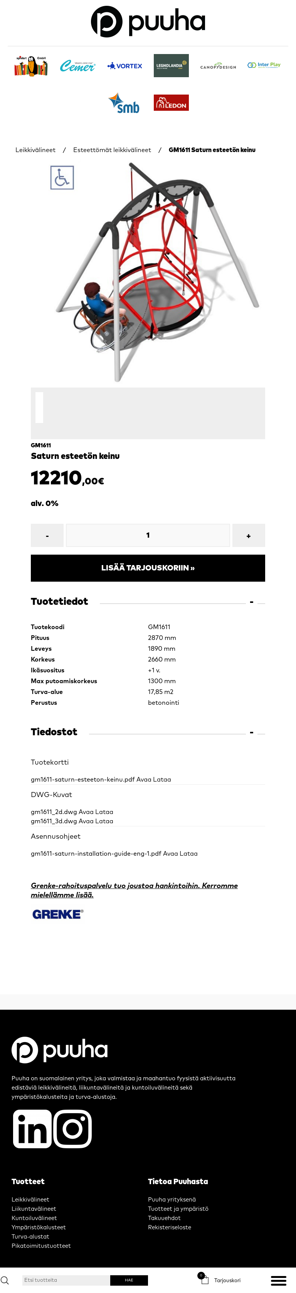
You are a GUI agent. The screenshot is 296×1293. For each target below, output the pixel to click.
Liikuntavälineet (34, 1188)
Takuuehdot (164, 1197)
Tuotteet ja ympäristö (178, 1188)
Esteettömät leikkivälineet (112, 150)
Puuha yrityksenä (172, 1178)
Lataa (162, 758)
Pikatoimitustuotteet (41, 1225)
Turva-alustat (30, 1216)
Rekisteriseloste (169, 1206)
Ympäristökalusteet (39, 1206)
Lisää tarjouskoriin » (148, 547)
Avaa (143, 758)
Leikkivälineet (35, 150)
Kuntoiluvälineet (34, 1197)
